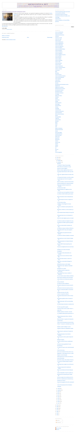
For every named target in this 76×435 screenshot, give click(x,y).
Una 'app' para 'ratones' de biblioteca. (63, 283)
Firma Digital (57, 104)
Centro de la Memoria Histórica (60, 75)
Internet (56, 115)
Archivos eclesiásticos (58, 51)
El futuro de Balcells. (60, 281)
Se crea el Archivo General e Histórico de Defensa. (65, 275)
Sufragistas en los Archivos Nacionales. (63, 249)
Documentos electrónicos (59, 92)
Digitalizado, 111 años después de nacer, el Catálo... (65, 353)
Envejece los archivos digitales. (62, 168)
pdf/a (56, 150)
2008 (57, 408)
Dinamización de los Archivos (60, 88)
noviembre (59, 162)
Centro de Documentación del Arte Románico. (64, 384)
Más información (5, 26)
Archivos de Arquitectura (59, 46)
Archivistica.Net (58, 18)
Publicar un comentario (6, 35)
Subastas (56, 145)
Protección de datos (58, 135)
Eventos (56, 98)
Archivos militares (58, 58)
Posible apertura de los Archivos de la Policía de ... (65, 356)
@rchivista (57, 21)
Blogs (56, 71)
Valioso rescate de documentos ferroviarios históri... (65, 322)
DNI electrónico (57, 81)
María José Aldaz (58, 428)
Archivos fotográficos (58, 53)
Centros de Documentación (59, 77)
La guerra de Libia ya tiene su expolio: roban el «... (65, 308)
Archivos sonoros (58, 64)
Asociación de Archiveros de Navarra (61, 14)
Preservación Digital (58, 132)
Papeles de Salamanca (58, 128)
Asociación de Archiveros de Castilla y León (62, 15)
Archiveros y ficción (58, 37)
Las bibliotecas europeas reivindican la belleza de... (65, 228)
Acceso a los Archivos (58, 33)
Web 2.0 (56, 146)
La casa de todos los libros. (61, 202)
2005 (57, 413)
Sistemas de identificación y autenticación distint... (65, 183)
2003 (57, 414)
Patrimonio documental (59, 129)
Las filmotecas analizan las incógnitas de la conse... (65, 220)
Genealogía (57, 108)
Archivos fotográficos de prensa (60, 54)
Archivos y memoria (58, 68)
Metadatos (57, 121)
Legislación (57, 118)
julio (58, 393)
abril (58, 398)
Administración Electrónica (59, 34)
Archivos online (57, 61)
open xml (56, 149)
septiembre (59, 390)
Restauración (57, 139)
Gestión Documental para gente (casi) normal (62, 11)
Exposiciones (9, 29)
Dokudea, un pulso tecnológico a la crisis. (64, 326)
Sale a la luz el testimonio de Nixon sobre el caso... (65, 351)
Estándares (57, 97)
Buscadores (57, 73)
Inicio (28, 37)
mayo (58, 396)
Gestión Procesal (58, 109)
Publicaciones (57, 136)
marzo (58, 399)
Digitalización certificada (59, 87)
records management (58, 152)
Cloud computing (58, 78)
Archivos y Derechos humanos (60, 67)
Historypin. (59, 163)
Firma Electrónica (58, 105)
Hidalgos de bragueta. (60, 339)
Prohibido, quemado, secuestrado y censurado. (64, 311)
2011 (57, 159)
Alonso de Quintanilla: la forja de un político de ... (65, 372)
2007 (57, 409)
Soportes (56, 143)
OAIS (56, 125)
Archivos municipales (58, 60)
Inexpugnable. (59, 251)
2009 (57, 406)
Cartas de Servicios (58, 74)
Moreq (56, 122)
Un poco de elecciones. (61, 350)
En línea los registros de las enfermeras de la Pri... (65, 377)
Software (56, 140)
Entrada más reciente (5, 37)
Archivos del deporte (58, 50)
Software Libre (57, 142)
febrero (58, 401)
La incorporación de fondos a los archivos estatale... (65, 177)
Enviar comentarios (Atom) (11, 39)
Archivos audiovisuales (59, 44)
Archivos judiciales (58, 56)
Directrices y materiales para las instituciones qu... (65, 378)
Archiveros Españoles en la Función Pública (62, 20)
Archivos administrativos (59, 43)
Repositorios (57, 138)
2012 (57, 157)
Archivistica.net (38, 4)
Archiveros (57, 36)
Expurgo (56, 101)
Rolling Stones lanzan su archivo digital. (63, 264)
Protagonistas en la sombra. (61, 268)
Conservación (57, 80)
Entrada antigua (49, 37)
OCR (56, 126)
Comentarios (58, 422)
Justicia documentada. (60, 358)
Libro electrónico (58, 119)
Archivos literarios (58, 57)
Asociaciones (57, 70)
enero (58, 403)
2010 (57, 405)
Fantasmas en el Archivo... (61, 380)
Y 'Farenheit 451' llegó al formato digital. (64, 165)
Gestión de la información (59, 111)
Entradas (58, 420)
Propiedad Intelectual (58, 133)
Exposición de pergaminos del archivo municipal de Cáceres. (14, 11)
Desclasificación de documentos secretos (61, 84)
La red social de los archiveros (60, 13)
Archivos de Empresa (58, 47)
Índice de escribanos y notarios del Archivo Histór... (65, 181)
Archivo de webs (58, 40)
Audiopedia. (59, 386)
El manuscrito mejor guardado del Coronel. (64, 344)
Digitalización (57, 85)
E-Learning (57, 94)
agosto (58, 391)
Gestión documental (58, 112)
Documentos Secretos (58, 91)
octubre (58, 388)
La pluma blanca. (60, 320)
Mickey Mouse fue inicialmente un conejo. (64, 166)
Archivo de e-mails (58, 39)
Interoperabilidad (58, 116)
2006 (57, 411)
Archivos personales (58, 63)
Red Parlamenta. (60, 345)
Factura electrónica (58, 102)
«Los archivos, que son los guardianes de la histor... (65, 192)
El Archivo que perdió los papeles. (62, 306)
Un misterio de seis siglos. (61, 187)
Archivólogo (57, 17)
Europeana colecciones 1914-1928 (62, 292)
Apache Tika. (59, 310)
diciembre (59, 160)
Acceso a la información (59, 32)
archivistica (57, 429)
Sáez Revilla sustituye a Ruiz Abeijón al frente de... (65, 359)
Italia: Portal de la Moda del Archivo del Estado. (65, 277)
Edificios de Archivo (58, 95)
